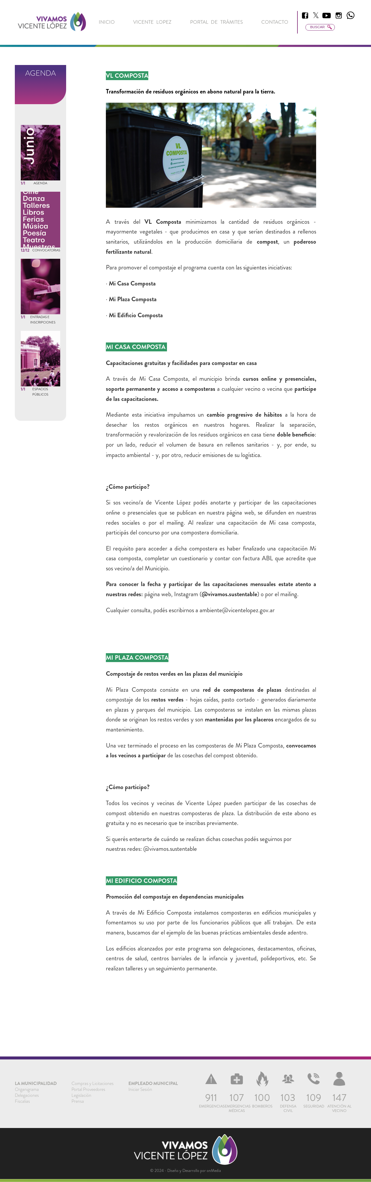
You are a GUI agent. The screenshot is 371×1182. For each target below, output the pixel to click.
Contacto (274, 22)
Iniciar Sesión (140, 1089)
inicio (107, 22)
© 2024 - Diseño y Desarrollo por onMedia (185, 1170)
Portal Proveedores (88, 1089)
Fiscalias (22, 1101)
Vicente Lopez (152, 22)
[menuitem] (107, 22)
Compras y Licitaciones (92, 1083)
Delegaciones (27, 1095)
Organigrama (27, 1089)
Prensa (77, 1101)
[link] (52, 22)
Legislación (81, 1095)
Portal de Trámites (216, 22)
